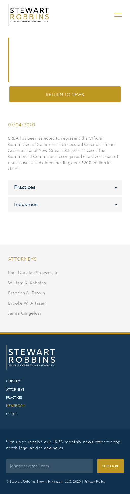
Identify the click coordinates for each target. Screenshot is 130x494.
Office (11, 414)
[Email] (49, 466)
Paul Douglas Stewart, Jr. (33, 272)
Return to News (65, 94)
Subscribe (110, 466)
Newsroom (15, 405)
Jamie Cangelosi (24, 313)
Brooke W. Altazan (27, 303)
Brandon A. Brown (26, 292)
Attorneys (15, 389)
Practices (14, 397)
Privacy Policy (95, 481)
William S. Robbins (27, 282)
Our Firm (13, 381)
